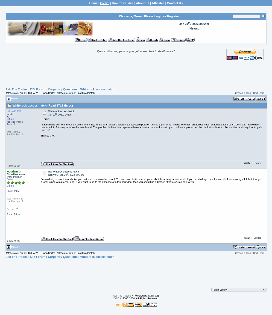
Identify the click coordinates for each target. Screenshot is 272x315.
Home (93, 3)
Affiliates (158, 3)
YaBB (116, 298)
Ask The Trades (17, 89)
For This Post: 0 (15, 134)
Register (173, 16)
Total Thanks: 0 (14, 132)
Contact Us (175, 3)
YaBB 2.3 (153, 295)
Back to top (13, 166)
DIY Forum (37, 89)
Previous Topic (243, 93)
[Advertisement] (136, 74)
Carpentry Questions (63, 89)
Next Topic (258, 93)
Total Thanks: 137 (16, 198)
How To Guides (123, 3)
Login (158, 16)
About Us (142, 3)
